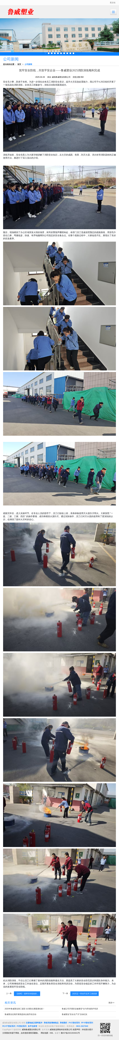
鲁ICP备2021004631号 (70, 1033)
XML (51, 1033)
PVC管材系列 (74, 1023)
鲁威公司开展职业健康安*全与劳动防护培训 (80, 1009)
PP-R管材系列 (87, 1023)
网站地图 (44, 1033)
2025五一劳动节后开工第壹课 (84, 994)
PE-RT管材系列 (8, 1026)
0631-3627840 (82, 1026)
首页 (19, 64)
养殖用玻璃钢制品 (51, 1023)
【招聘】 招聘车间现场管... (27, 994)
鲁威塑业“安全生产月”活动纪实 (74, 1014)
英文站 (112, 3)
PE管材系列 (21, 1026)
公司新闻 (28, 64)
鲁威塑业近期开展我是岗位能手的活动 (20, 1014)
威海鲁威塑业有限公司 (31, 1030)
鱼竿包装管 (32, 1026)
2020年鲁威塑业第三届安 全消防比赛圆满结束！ (25, 1009)
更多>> (111, 1003)
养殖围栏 (63, 1023)
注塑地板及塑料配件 (34, 1023)
